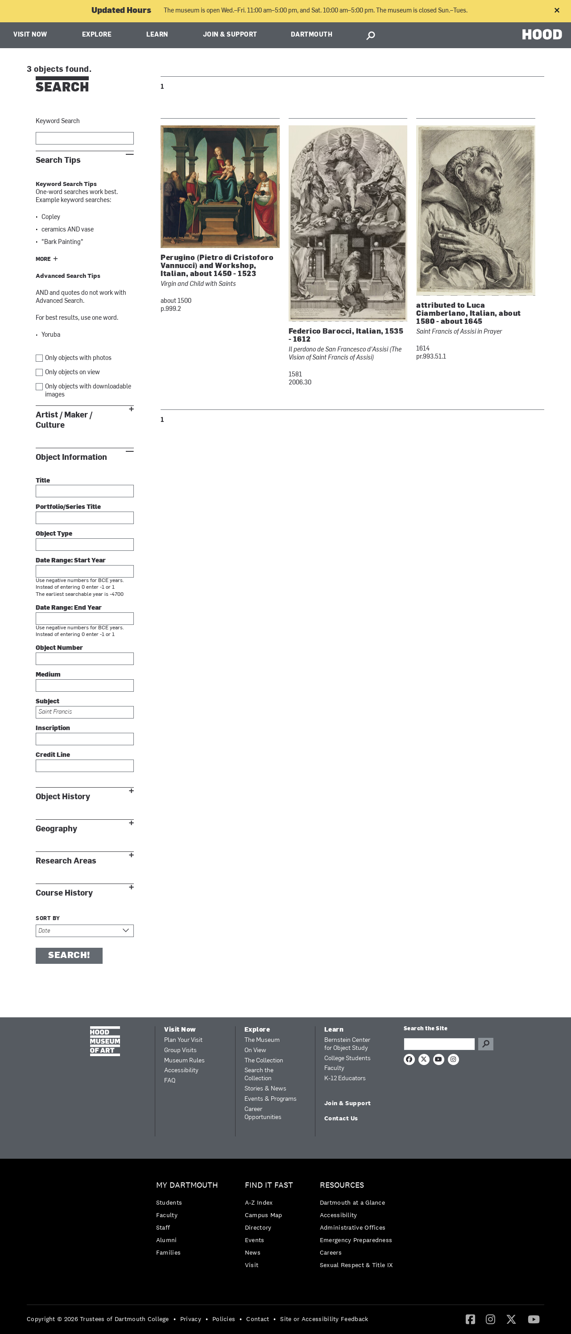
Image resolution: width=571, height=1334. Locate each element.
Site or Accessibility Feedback (324, 1319)
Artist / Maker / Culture (64, 420)
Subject (47, 701)
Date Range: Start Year (71, 561)
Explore (97, 35)
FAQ (169, 1081)
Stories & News (265, 1089)
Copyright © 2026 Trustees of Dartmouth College (98, 1319)
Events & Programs (270, 1099)
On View (255, 1050)
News (253, 1252)
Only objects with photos (78, 358)
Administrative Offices (353, 1227)
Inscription (53, 728)
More (43, 259)
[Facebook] (470, 1319)
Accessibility (181, 1070)
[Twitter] (511, 1319)
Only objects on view (72, 372)
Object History (63, 796)
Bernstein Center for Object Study (347, 1044)
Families (168, 1252)
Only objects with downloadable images (88, 391)
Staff (163, 1227)
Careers (331, 1252)
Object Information (71, 457)
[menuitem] (189, 1221)
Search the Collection (258, 1074)
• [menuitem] (175, 1319)
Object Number (59, 648)
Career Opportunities (262, 1113)
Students (169, 1202)
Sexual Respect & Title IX (356, 1265)
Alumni (166, 1240)
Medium (48, 675)
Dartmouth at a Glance (352, 1202)
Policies (223, 1319)
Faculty (334, 1068)
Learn (157, 35)
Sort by (48, 918)
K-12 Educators (345, 1078)
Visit (252, 1265)
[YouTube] (534, 1319)
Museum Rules (184, 1060)
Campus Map (263, 1215)
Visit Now (30, 35)
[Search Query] (439, 1044)
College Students (347, 1058)
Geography (56, 829)
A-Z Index (259, 1202)
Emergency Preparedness (356, 1240)
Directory (258, 1227)
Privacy (190, 1319)
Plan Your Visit (183, 1040)
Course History (64, 893)
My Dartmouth (187, 1185)
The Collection (263, 1060)
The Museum (262, 1040)
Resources (342, 1185)
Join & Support (230, 35)
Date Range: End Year (69, 608)
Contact (257, 1319)
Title (43, 481)
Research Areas (66, 861)
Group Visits (180, 1050)
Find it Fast (269, 1185)
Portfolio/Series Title (68, 507)
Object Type (54, 534)
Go (485, 1044)
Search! (69, 955)
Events (255, 1240)
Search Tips (58, 160)
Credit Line (53, 755)
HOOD (542, 34)
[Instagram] (490, 1319)
